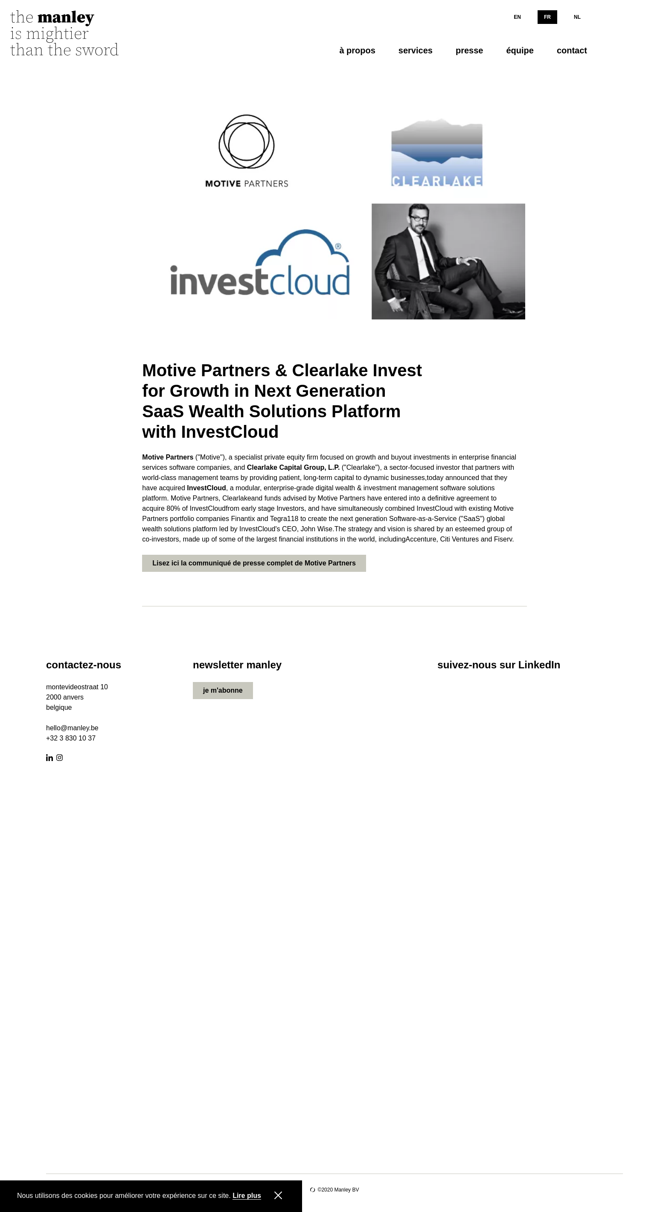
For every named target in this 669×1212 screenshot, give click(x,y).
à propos (357, 50)
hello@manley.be (72, 728)
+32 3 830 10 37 (71, 738)
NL (577, 17)
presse (469, 50)
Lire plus (247, 1195)
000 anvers (67, 697)
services (415, 50)
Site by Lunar (312, 1189)
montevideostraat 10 (77, 687)
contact (572, 50)
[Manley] (74, 35)
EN (517, 17)
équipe (519, 50)
